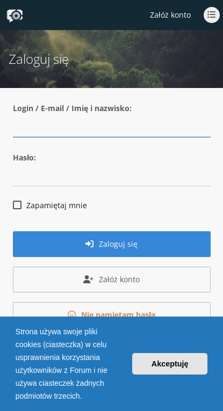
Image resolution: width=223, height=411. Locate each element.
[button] (85, 397)
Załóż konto (170, 15)
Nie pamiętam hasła (111, 315)
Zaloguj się (111, 244)
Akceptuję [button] (170, 363)
